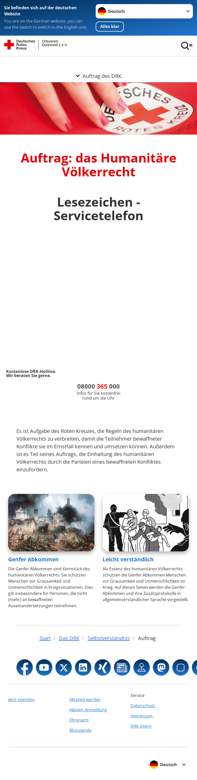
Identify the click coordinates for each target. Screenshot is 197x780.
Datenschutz (143, 705)
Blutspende (81, 730)
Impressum (142, 716)
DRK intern (141, 726)
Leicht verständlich (128, 559)
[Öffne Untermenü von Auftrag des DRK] (98, 62)
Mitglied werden (85, 699)
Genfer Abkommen (33, 559)
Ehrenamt (79, 720)
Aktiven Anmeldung (88, 710)
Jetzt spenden (21, 699)
